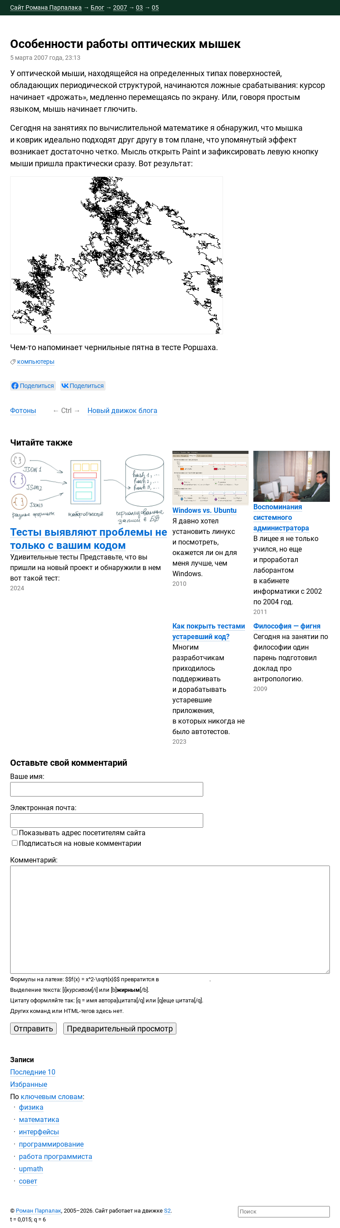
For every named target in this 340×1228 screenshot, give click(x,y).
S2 (167, 1210)
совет (28, 1181)
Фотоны (23, 410)
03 (139, 7)
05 (155, 7)
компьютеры (36, 361)
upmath (31, 1169)
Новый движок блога (122, 410)
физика (31, 1107)
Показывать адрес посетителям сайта (79, 833)
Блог (97, 7)
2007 (120, 7)
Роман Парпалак (38, 1210)
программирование (51, 1144)
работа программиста (55, 1156)
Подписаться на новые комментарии (76, 843)
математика (39, 1119)
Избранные (28, 1084)
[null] (32, 386)
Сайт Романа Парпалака (46, 7)
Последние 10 (32, 1072)
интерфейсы (39, 1132)
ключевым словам (52, 1097)
